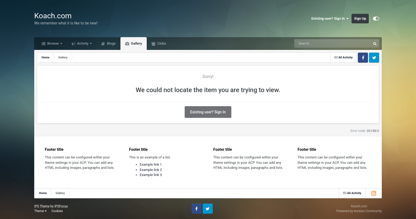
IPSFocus (61, 206)
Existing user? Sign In (330, 18)
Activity (82, 43)
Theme (40, 211)
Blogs (111, 43)
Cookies (57, 211)
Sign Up (360, 18)
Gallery (136, 43)
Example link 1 (151, 164)
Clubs (161, 43)
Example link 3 (151, 175)
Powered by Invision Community (359, 211)
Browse (53, 43)
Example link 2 (151, 170)
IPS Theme (42, 206)
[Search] (319, 43)
